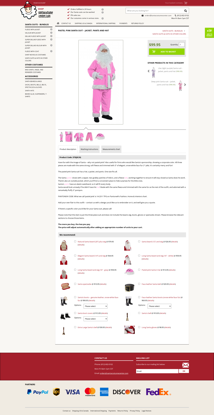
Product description (68, 149)
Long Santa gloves (149, 327)
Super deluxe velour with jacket (35, 46)
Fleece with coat (32, 51)
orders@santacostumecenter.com (158, 15)
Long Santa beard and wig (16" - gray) (93, 270)
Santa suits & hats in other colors (36, 59)
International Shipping (105, 23)
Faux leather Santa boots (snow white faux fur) (161, 297)
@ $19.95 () (154, 313)
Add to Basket (209, 35)
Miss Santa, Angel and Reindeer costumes (34, 71)
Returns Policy (137, 23)
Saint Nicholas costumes (35, 55)
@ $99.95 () (98, 299)
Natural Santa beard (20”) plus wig (92, 241)
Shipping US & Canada (83, 23)
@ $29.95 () (159, 284)
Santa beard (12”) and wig (152, 241)
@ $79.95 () (96, 243)
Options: (77, 305)
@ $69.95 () (162, 299)
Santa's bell (146, 313)
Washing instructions (89, 149)
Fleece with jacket (32, 29)
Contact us (66, 23)
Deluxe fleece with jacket (35, 36)
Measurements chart (111, 149)
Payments (123, 23)
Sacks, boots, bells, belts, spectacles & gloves (35, 86)
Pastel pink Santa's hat (151, 270)
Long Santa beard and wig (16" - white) (158, 255)
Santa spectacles (84, 284)
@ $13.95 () (158, 270)
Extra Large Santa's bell (87, 327)
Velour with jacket (33, 33)
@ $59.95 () (161, 257)
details (81, 244)
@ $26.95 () (160, 241)
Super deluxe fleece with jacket (35, 41)
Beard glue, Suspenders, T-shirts (36, 95)
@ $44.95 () (95, 257)
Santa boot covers (85, 313)
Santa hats (29, 90)
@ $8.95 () (156, 327)
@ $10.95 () (92, 284)
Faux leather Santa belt (151, 284)
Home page (40, 10)
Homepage (57, 23)
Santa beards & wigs (33, 81)
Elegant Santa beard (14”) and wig (91, 255)
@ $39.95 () (95, 327)
